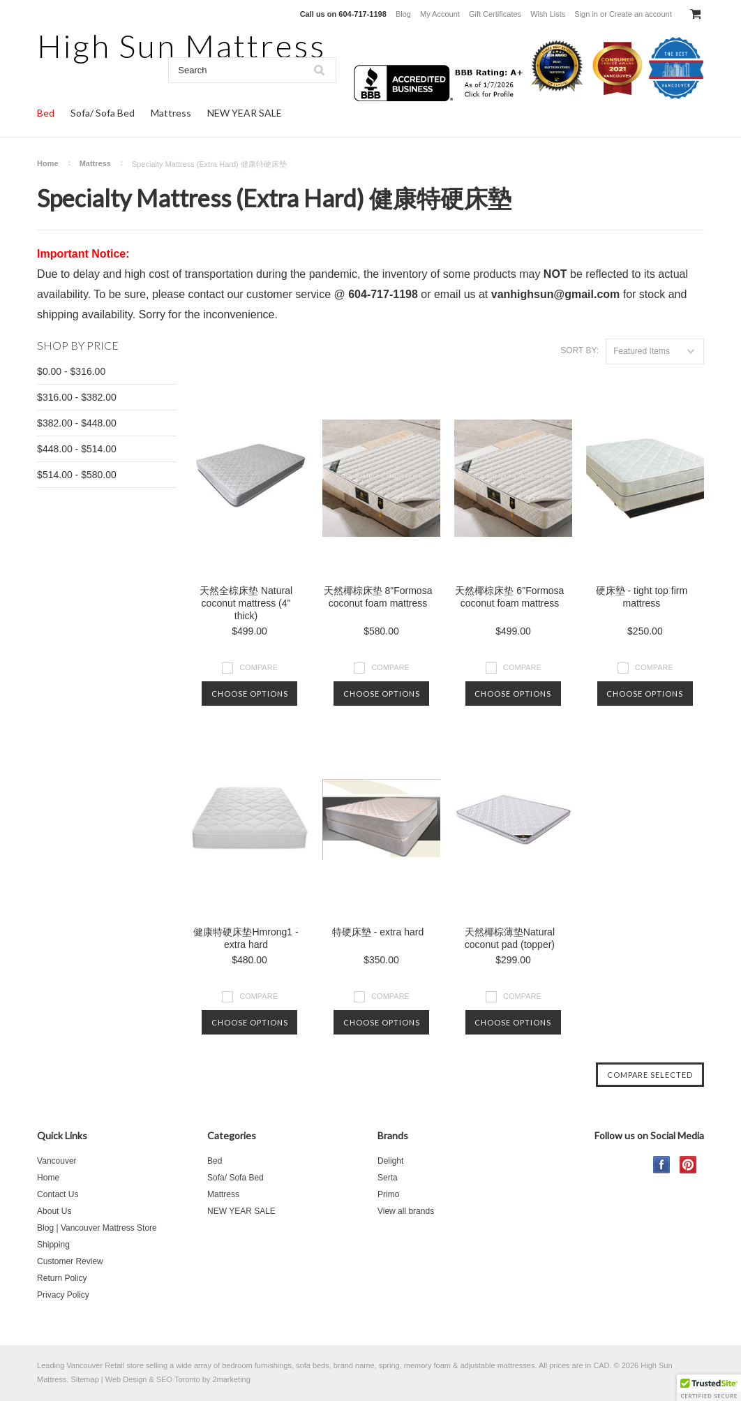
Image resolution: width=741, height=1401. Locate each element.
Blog (403, 14)
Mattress (171, 113)
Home (48, 163)
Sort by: (579, 350)
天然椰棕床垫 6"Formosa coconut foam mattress (509, 597)
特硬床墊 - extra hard (378, 931)
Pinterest (688, 1164)
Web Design (126, 1379)
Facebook (662, 1164)
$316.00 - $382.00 (77, 397)
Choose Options (249, 693)
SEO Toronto (178, 1379)
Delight (390, 1161)
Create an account (640, 14)
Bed (45, 113)
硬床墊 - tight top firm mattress (641, 597)
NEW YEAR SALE (244, 113)
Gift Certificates (495, 14)
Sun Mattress (181, 46)
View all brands (405, 1211)
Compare (258, 667)
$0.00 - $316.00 (71, 371)
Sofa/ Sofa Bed (102, 113)
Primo (388, 1194)
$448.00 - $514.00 (77, 448)
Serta (387, 1178)
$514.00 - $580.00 (77, 474)
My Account (440, 14)
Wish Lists (547, 14)
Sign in (586, 14)
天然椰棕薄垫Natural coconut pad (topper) (510, 938)
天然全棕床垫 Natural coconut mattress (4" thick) (246, 603)
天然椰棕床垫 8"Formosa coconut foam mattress (378, 597)
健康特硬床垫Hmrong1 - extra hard (245, 938)
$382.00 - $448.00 (77, 423)
